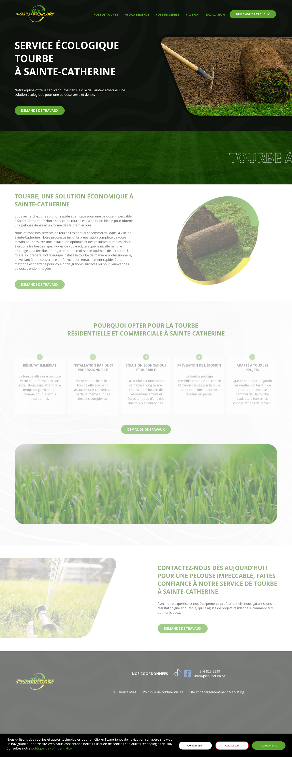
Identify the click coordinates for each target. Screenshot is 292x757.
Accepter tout (269, 745)
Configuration (195, 745)
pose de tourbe (106, 14)
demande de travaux (252, 14)
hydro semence (137, 14)
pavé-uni (193, 14)
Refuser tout (232, 745)
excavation (215, 14)
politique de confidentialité (51, 748)
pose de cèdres (167, 14)
